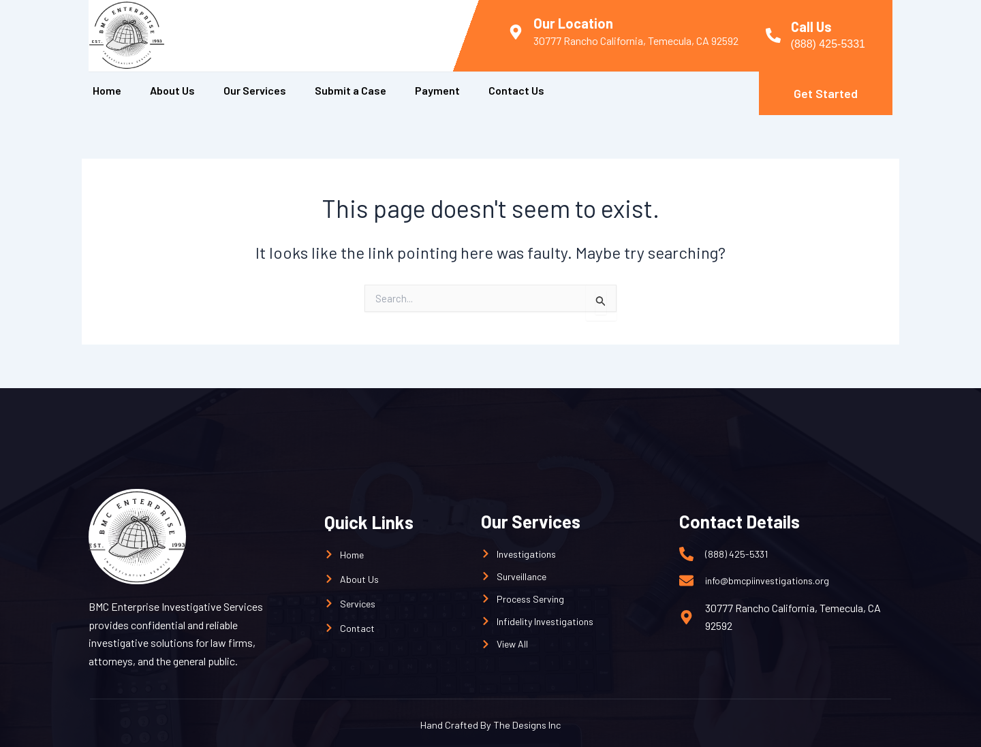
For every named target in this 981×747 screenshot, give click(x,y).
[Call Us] (773, 35)
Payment (437, 90)
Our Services (254, 90)
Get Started (826, 93)
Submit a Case (350, 90)
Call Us (811, 26)
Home (107, 90)
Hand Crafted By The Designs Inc (490, 724)
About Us (172, 90)
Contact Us (516, 90)
